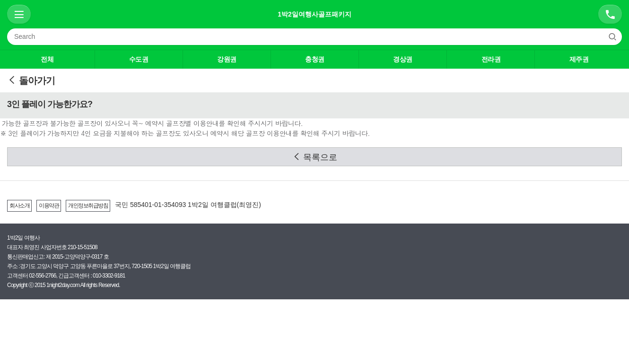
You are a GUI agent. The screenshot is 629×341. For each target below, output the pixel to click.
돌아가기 (31, 80)
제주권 (579, 59)
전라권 (491, 59)
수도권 (139, 59)
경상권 (402, 59)
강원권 (226, 59)
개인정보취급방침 (88, 205)
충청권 (314, 59)
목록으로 (314, 157)
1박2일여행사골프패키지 (314, 14)
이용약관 (49, 205)
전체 (47, 59)
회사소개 (19, 205)
